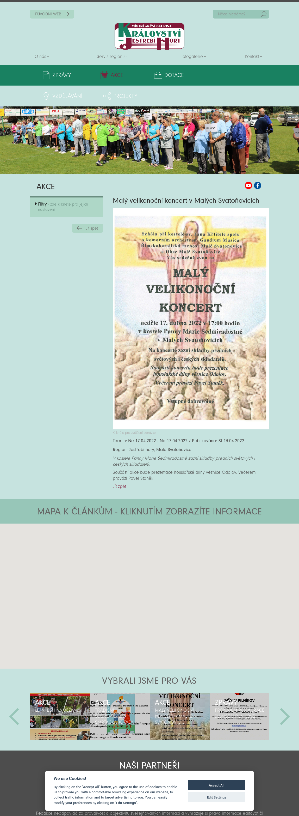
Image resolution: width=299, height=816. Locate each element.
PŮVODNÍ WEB (48, 14)
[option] (60, 695)
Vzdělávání (189, 75)
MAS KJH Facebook (257, 164)
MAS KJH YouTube (248, 164)
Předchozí (14, 695)
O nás (40, 56)
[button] (164, 534)
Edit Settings (216, 797)
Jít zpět (92, 207)
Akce (100, 75)
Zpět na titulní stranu (149, 36)
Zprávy (61, 75)
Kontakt (252, 56)
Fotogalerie (191, 56)
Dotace (140, 75)
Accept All (217, 785)
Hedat (263, 14)
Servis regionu (110, 56)
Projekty (240, 75)
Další (285, 695)
